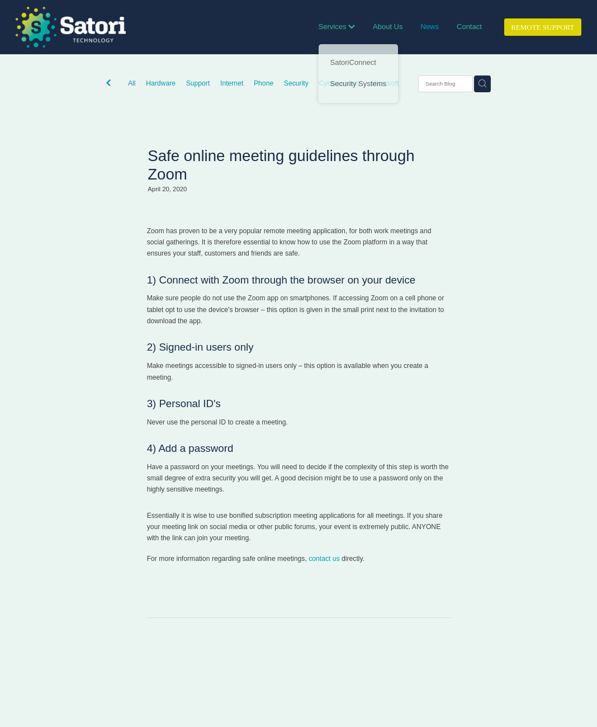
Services (337, 26)
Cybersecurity (340, 83)
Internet (231, 83)
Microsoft (385, 83)
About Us (387, 26)
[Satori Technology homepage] (72, 27)
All (132, 83)
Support (198, 83)
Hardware (161, 83)
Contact (469, 26)
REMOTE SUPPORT (542, 27)
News (430, 26)
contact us (324, 559)
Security (296, 83)
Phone (263, 83)
